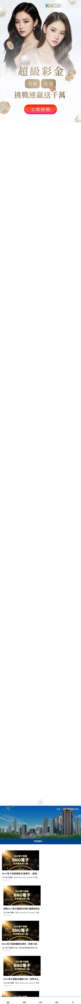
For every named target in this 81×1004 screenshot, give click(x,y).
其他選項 (38, 841)
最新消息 (18, 964)
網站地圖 (67, 964)
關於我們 (35, 964)
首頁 (58, 809)
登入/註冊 (59, 964)
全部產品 (27, 964)
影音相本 (50, 964)
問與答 (42, 964)
